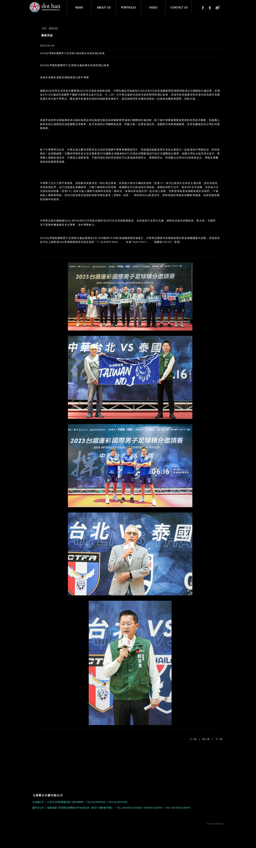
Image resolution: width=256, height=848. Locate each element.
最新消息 (53, 28)
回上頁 (206, 739)
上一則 (193, 739)
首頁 (44, 28)
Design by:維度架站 (215, 824)
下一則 (219, 739)
